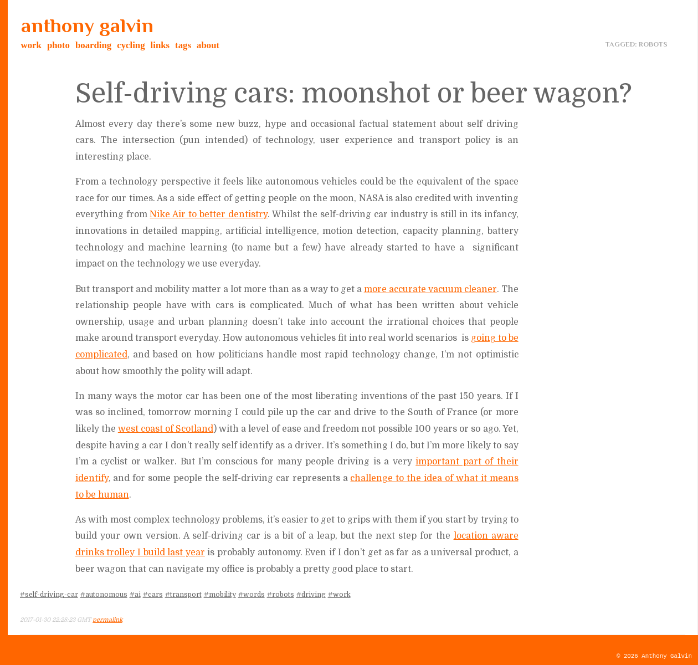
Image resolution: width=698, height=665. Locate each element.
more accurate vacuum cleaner (430, 289)
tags (183, 45)
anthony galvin (87, 25)
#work (339, 594)
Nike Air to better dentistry (209, 214)
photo (58, 45)
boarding (93, 45)
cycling (131, 45)
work (31, 45)
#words (251, 594)
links (160, 45)
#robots (280, 594)
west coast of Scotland (165, 429)
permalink (107, 619)
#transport (183, 594)
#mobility (220, 594)
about (208, 45)
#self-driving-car (49, 594)
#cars (153, 594)
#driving (311, 594)
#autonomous (103, 594)
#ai (135, 594)
